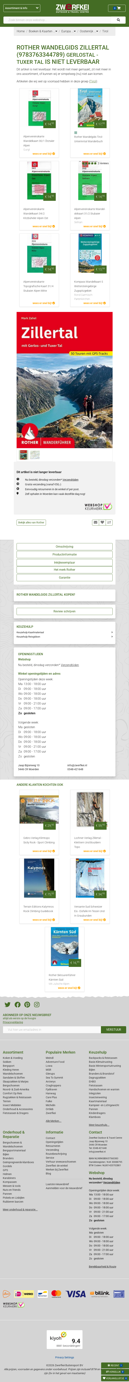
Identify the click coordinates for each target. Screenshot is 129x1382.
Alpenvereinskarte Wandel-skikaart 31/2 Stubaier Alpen (90, 216)
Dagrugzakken (97, 1077)
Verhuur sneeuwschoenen (61, 1161)
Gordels (7, 1166)
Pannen (7, 1193)
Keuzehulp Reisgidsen (28, 636)
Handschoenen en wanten (104, 1089)
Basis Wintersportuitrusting (105, 1065)
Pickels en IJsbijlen (13, 1197)
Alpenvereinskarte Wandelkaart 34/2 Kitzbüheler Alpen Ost (35, 214)
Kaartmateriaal (98, 1101)
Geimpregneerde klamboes (18, 1162)
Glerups (50, 1073)
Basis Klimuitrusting (100, 1061)
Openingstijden (54, 1141)
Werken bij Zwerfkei (57, 1169)
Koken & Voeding (13, 1057)
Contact (50, 1138)
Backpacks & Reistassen (103, 1057)
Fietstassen (95, 1085)
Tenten (7, 1101)
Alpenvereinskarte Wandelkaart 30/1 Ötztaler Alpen (39, 143)
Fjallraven (51, 1089)
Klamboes (95, 1117)
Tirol (93, 81)
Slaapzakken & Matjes (15, 1081)
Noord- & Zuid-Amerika (16, 1089)
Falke (49, 1101)
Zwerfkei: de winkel (57, 1165)
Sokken (7, 1061)
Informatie (54, 1132)
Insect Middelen (12, 1105)
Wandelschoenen (13, 1073)
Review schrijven (64, 611)
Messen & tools (12, 1185)
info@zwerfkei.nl (77, 765)
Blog (48, 1173)
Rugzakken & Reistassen (17, 1097)
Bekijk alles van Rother (31, 522)
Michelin (50, 1105)
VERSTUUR (113, 1029)
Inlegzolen (95, 1093)
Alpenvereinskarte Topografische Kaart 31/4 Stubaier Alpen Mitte (38, 286)
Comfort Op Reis (12, 1093)
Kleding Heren (11, 1069)
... (55, 31)
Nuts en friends (12, 1189)
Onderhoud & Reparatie (14, 1134)
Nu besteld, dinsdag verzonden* (52, 479)
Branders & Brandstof (101, 1073)
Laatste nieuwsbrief (57, 1184)
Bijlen (92, 1069)
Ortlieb (49, 1109)
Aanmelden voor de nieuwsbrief (64, 1188)
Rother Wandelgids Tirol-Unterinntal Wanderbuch (88, 139)
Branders (8, 1158)
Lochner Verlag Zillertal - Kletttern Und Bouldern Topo (88, 842)
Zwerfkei (51, 1113)
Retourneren (53, 1145)
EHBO (92, 1081)
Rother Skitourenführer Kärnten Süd (64, 980)
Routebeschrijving (56, 1153)
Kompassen (10, 1181)
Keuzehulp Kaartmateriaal (30, 632)
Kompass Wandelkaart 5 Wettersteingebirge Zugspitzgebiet (90, 290)
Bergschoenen (11, 1085)
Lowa (49, 1065)
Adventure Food (55, 1061)
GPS (5, 1170)
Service (50, 1157)
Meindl (49, 1057)
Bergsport (9, 1065)
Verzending (52, 1149)
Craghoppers (53, 1085)
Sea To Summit (54, 1077)
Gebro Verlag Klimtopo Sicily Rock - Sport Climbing (39, 840)
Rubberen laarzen (13, 1201)
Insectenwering (98, 1097)
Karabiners (9, 1178)
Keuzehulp (98, 1052)
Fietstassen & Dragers (15, 1113)
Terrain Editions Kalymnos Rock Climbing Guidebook (38, 909)
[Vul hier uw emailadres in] (52, 1029)
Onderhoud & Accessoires (18, 1109)
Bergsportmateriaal (14, 1150)
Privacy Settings (64, 1357)
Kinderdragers (97, 1113)
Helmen (7, 1174)
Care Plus (51, 1097)
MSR (48, 1069)
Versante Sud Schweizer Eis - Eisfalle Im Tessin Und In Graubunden (89, 911)
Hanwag (51, 1093)
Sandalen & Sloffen (14, 1077)
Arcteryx (51, 1081)
